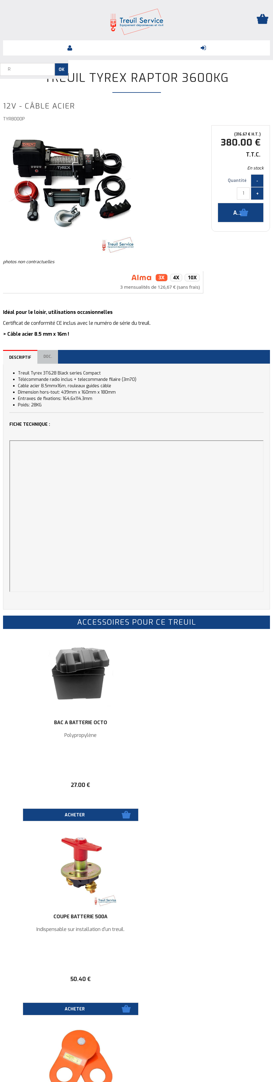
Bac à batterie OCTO (47, 722)
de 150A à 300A (47, 929)
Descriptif (20, 357)
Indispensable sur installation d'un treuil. (136, 738)
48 (225, 785)
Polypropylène (47, 735)
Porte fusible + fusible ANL (47, 919)
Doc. (47, 356)
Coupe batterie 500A (136, 722)
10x (192, 277)
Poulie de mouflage (225, 722)
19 (47, 979)
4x (175, 277)
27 (47, 785)
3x (160, 277)
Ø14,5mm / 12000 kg (225, 735)
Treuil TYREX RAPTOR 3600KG (136, 78)
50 (136, 785)
